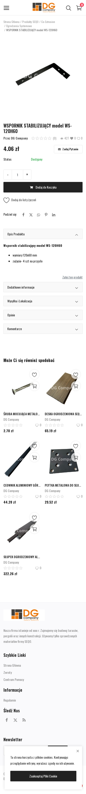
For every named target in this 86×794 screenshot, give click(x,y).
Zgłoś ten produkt (72, 277)
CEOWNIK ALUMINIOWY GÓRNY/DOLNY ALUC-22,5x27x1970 (22, 485)
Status (7, 159)
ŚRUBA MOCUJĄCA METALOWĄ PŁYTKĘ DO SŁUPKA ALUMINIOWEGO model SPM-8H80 (22, 413)
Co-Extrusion (48, 22)
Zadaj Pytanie (68, 149)
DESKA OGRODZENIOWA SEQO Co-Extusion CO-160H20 (64, 413)
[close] (78, 751)
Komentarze (43, 329)
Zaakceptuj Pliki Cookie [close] (43, 776)
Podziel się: (10, 214)
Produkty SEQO (30, 22)
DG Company (19, 138)
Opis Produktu (43, 234)
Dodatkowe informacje (43, 288)
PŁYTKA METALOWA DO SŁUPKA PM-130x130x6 (64, 485)
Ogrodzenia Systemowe (19, 26)
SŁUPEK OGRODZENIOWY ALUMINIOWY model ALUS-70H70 (22, 556)
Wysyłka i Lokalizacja (43, 301)
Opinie (43, 315)
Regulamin (9, 700)
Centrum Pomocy (13, 679)
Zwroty (7, 672)
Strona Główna (11, 22)
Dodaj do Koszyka (43, 187)
